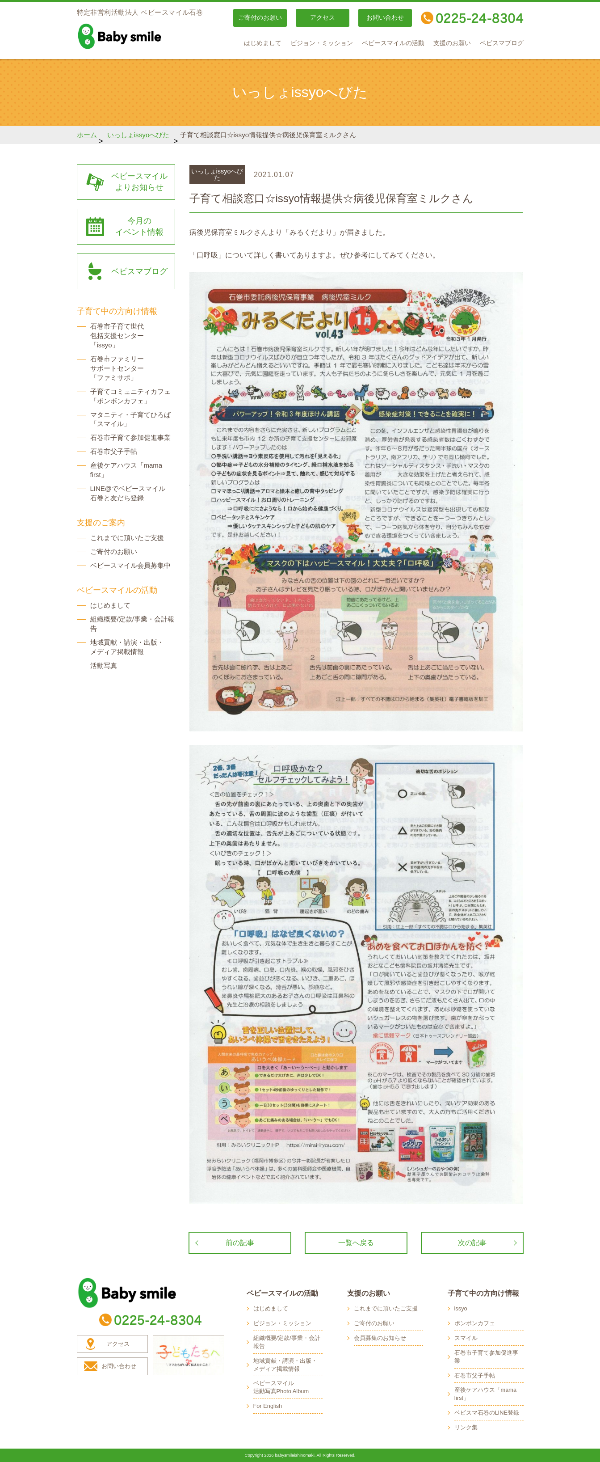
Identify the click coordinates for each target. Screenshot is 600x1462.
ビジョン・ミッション (321, 43)
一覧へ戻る (356, 1243)
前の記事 (240, 1243)
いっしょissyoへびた (138, 135)
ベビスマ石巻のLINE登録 (486, 1412)
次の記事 (472, 1243)
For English (267, 1406)
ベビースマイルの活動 (393, 43)
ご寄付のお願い (260, 17)
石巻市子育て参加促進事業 (130, 437)
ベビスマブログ (502, 43)
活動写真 (103, 665)
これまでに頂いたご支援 (127, 537)
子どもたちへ (188, 1355)
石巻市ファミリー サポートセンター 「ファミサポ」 (117, 368)
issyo (460, 1308)
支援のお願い (452, 43)
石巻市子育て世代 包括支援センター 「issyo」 (117, 335)
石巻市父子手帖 (113, 451)
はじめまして (262, 43)
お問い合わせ (385, 17)
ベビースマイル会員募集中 (130, 565)
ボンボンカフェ (474, 1323)
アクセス (322, 17)
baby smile (139, 36)
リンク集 (466, 1427)
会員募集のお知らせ (380, 1338)
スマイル (466, 1338)
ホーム (87, 135)
